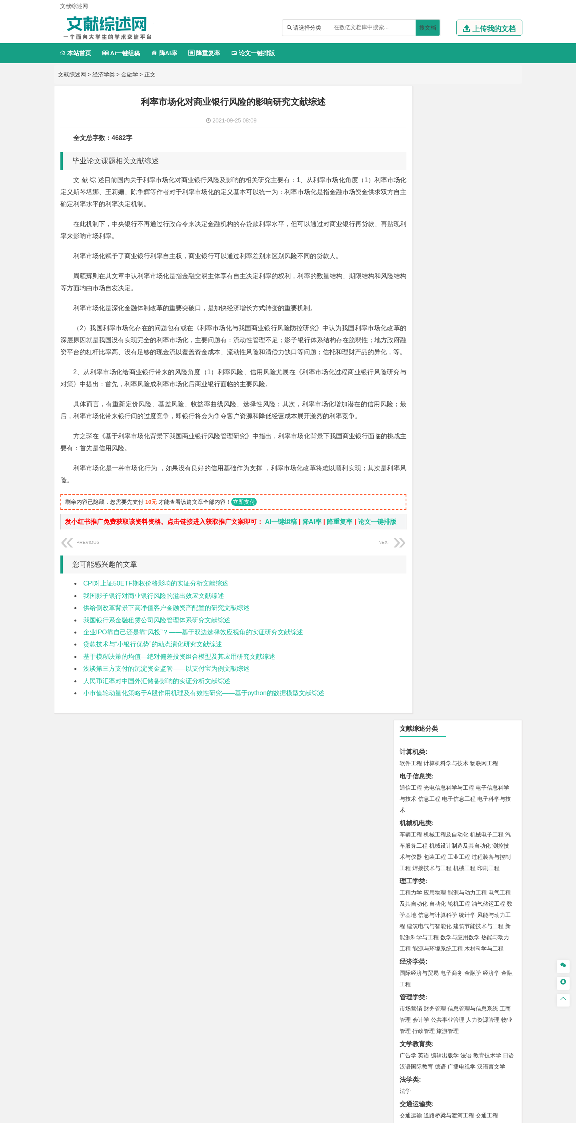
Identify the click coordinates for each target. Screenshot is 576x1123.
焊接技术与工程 (432, 234)
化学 (460, 822)
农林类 (409, 906)
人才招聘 (433, 1039)
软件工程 (411, 129)
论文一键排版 (253, 53)
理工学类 (412, 247)
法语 (466, 421)
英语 (423, 421)
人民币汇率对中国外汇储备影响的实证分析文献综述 (156, 703)
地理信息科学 (416, 657)
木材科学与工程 (484, 314)
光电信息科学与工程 (449, 153)
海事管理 (411, 564)
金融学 (129, 74)
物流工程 (411, 775)
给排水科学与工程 (440, 611)
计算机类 (412, 117)
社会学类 (412, 882)
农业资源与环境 (444, 929)
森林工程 (484, 918)
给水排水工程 (429, 633)
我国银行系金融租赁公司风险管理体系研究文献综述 (156, 642)
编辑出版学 (445, 421)
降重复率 (204, 53)
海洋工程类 (416, 552)
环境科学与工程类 (425, 693)
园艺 (405, 918)
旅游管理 (447, 397)
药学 (446, 811)
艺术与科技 (449, 858)
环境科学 (435, 704)
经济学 (491, 339)
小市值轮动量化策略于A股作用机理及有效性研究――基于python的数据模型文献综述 (203, 715)
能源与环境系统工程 (437, 314)
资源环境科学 (435, 715)
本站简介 (391, 1039)
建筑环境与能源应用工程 (478, 599)
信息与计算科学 (437, 281)
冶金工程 (429, 751)
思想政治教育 (416, 893)
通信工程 (411, 153)
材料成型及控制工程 (465, 506)
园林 (466, 918)
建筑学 (408, 611)
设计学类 (412, 835)
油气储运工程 (488, 270)
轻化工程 (418, 822)
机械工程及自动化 (446, 200)
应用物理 (435, 258)
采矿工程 (470, 740)
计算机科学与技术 (446, 129)
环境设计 (411, 847)
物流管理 (435, 775)
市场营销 (411, 374)
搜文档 (427, 27)
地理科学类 (416, 646)
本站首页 (75, 53)
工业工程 (459, 223)
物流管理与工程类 (425, 764)
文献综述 (412, 968)
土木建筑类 (416, 588)
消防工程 (494, 740)
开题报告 (412, 955)
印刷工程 (488, 234)
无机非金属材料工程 (473, 517)
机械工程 (464, 234)
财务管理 (435, 374)
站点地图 (367, 1114)
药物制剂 (464, 811)
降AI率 (164, 53)
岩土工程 (411, 599)
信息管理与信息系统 (473, 374)
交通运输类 (416, 470)
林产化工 (503, 822)
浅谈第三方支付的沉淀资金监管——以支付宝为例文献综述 (166, 690)
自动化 (437, 270)
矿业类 (409, 728)
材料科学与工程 (419, 506)
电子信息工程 (459, 165)
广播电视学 (462, 432)
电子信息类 (416, 142)
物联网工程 (484, 129)
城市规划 (411, 622)
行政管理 (423, 397)
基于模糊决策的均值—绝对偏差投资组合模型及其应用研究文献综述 (179, 678)
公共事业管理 (447, 386)
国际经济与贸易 (419, 339)
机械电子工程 (487, 200)
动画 (506, 847)
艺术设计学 (438, 847)
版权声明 (475, 1039)
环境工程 (411, 704)
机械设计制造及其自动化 (460, 212)
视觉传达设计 (416, 858)
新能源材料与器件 (434, 528)
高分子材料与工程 (481, 528)
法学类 (409, 445)
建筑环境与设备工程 (449, 622)
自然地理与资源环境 (461, 669)
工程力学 (411, 258)
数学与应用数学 (460, 303)
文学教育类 (416, 410)
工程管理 (475, 611)
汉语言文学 (491, 432)
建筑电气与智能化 (429, 292)
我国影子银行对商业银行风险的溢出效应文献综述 (153, 617)
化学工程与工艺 (419, 800)
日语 (508, 421)
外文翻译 (412, 982)
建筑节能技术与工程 (478, 292)
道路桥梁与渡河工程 (449, 481)
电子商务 (451, 339)
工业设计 (488, 847)
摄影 (418, 869)
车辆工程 (411, 200)
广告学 (408, 421)
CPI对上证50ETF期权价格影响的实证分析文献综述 (155, 605)
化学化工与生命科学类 (432, 788)
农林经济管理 (442, 918)
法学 (405, 457)
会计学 (420, 386)
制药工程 (475, 800)
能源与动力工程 (467, 258)
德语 (440, 432)
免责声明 (391, 1050)
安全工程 (446, 740)
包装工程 (435, 223)
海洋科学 (418, 575)
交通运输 (411, 481)
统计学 (467, 281)
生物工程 (442, 822)
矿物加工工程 (416, 740)
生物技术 (499, 800)
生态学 (415, 929)
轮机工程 (459, 270)
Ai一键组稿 (121, 53)
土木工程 (435, 599)
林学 (418, 918)
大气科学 (423, 669)
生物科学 (479, 822)
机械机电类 (416, 189)
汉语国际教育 (416, 432)
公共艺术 (436, 869)
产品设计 (464, 847)
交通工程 (487, 481)
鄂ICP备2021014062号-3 (321, 1114)
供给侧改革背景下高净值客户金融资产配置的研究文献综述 (166, 629)
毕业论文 (412, 942)
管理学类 (412, 363)
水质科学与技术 (467, 704)
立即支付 (244, 514)
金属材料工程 (457, 539)
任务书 (409, 995)
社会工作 (446, 893)
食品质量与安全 (419, 811)
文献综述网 (72, 74)
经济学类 (103, 74)
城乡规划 (499, 611)
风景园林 (475, 858)
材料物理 (435, 517)
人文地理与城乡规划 (460, 657)
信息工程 (429, 165)
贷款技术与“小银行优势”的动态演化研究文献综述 (152, 666)
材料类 (409, 494)
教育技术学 (487, 421)
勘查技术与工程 (461, 751)
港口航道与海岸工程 (449, 564)
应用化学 (451, 800)
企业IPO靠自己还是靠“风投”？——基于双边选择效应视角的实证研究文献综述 (193, 654)
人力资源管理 (483, 386)
